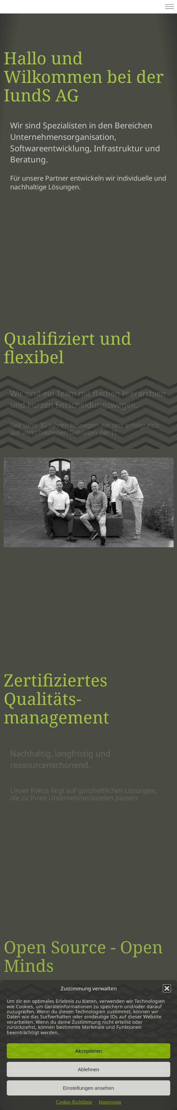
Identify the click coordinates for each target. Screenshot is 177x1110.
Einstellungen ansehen (88, 1088)
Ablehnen (88, 1069)
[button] (167, 988)
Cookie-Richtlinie (74, 1102)
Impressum (110, 1102)
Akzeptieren (88, 1051)
